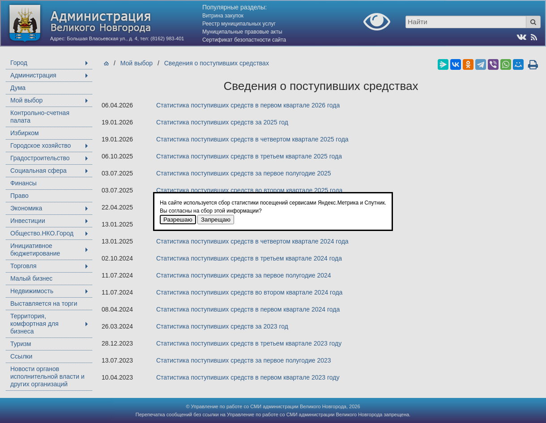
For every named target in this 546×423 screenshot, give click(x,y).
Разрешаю (177, 219)
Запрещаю (215, 219)
